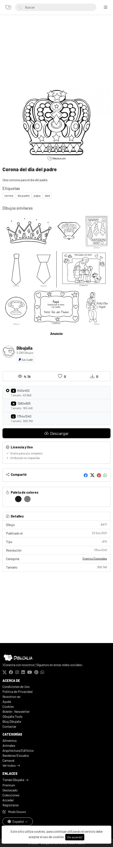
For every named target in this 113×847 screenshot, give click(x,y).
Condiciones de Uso (16, 686)
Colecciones (10, 795)
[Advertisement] (56, 55)
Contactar (9, 726)
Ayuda (6, 701)
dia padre (24, 195)
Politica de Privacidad (17, 691)
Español (16, 821)
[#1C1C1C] (18, 499)
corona (8, 195)
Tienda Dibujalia (13, 780)
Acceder (8, 800)
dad (47, 195)
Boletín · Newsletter (16, 711)
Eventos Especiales (95, 558)
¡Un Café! (25, 359)
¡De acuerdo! (74, 837)
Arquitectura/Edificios (18, 750)
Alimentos (9, 740)
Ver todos (9, 765)
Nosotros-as (11, 696)
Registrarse (10, 805)
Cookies (8, 706)
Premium (8, 785)
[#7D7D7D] (27, 499)
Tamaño (56, 567)
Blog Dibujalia (11, 721)
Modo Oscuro (14, 812)
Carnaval (8, 760)
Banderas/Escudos (15, 755)
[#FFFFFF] (9, 499)
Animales (8, 745)
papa (37, 195)
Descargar (56, 433)
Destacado (10, 790)
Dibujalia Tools (12, 716)
